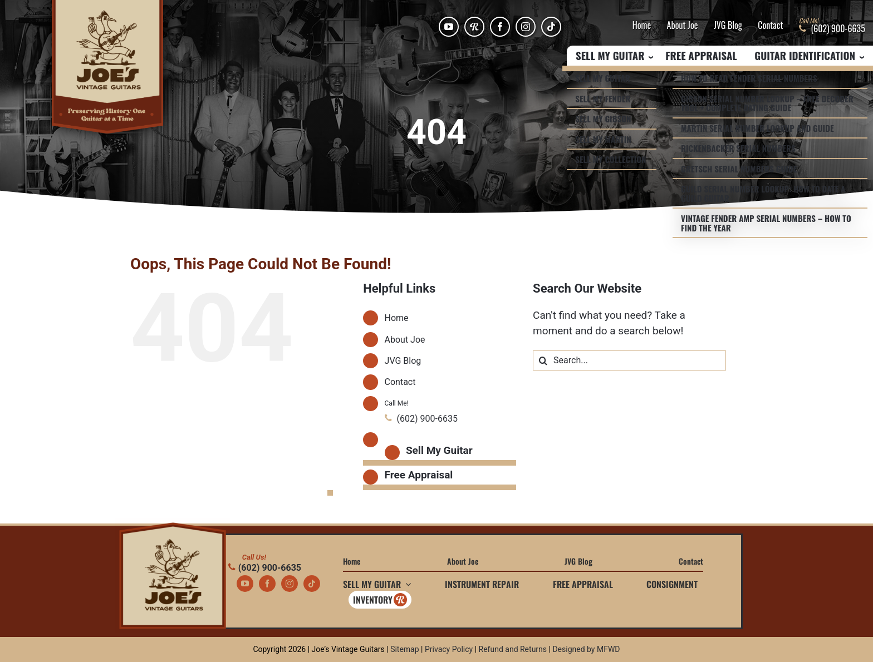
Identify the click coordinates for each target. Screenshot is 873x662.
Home (641, 26)
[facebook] (500, 27)
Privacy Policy (449, 649)
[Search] (543, 360)
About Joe (682, 26)
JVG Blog (728, 26)
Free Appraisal (701, 56)
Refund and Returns (513, 649)
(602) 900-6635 (264, 567)
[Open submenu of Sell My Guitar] (406, 584)
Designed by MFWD (586, 649)
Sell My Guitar (439, 450)
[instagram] (526, 27)
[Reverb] (474, 27)
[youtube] (449, 27)
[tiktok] (551, 27)
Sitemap (404, 649)
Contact (770, 26)
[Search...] (629, 360)
